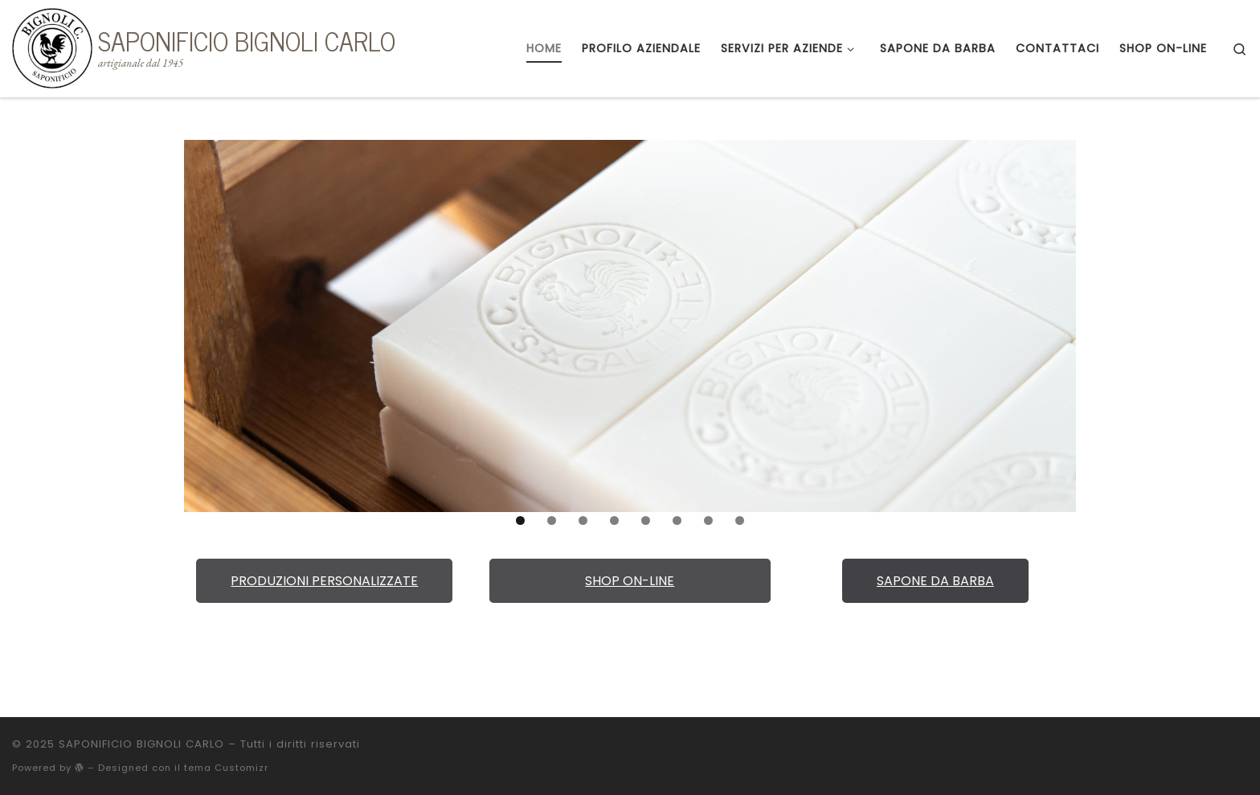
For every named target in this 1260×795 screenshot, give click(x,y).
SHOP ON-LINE (629, 581)
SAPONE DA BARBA (935, 581)
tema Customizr (226, 767)
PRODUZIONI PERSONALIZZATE (324, 581)
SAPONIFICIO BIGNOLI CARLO (141, 744)
